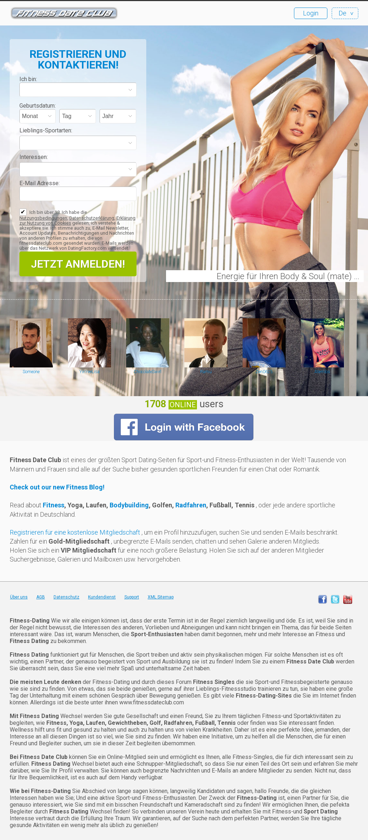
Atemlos (322, 371)
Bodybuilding (129, 505)
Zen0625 (264, 371)
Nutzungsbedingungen (43, 218)
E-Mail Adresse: (39, 183)
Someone (31, 371)
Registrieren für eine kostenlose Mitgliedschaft (76, 532)
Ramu (206, 371)
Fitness (53, 505)
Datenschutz (66, 597)
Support (131, 597)
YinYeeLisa (89, 371)
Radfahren (190, 505)
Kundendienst (102, 597)
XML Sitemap (161, 597)
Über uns (19, 597)
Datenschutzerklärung (91, 218)
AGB (40, 597)
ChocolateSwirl (147, 371)
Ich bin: (28, 79)
